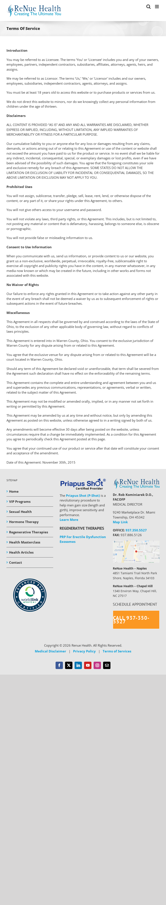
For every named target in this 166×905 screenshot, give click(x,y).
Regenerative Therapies (28, 532)
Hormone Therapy (24, 522)
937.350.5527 (136, 530)
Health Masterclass (24, 542)
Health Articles (21, 552)
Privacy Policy (84, 651)
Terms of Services (117, 651)
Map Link (120, 522)
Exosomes (67, 541)
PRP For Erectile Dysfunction (83, 537)
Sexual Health (20, 511)
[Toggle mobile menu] (157, 6)
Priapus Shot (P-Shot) (83, 495)
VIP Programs (19, 501)
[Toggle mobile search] (148, 6)
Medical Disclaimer (50, 651)
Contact (15, 562)
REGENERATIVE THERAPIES (82, 528)
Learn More (69, 519)
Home (14, 491)
